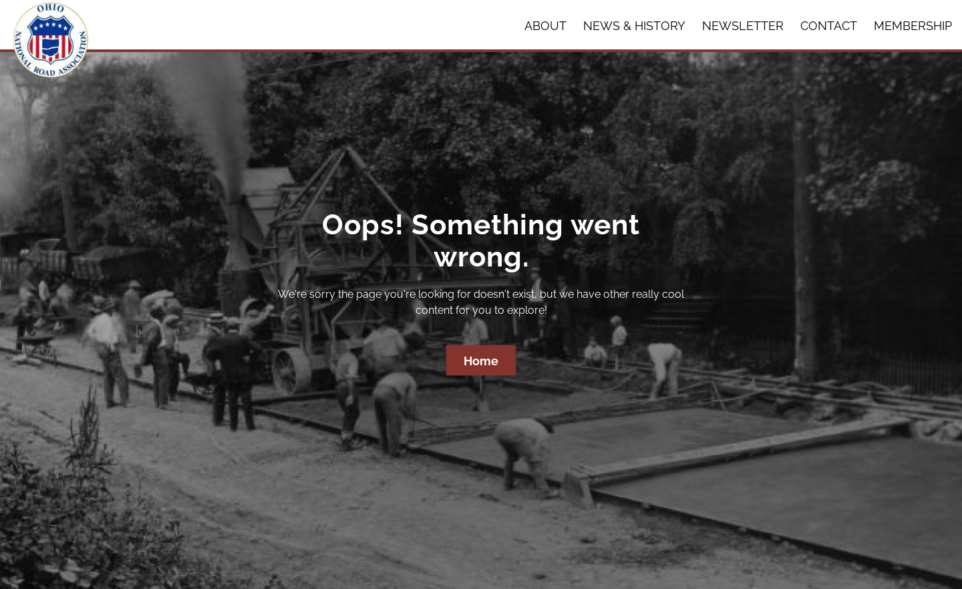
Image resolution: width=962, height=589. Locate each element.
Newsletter (743, 26)
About (545, 26)
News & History (634, 26)
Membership (913, 26)
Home (481, 361)
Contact (828, 26)
